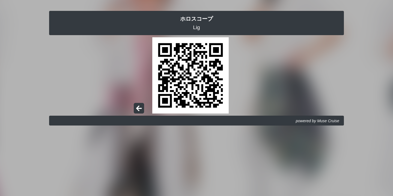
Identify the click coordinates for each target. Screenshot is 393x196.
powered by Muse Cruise (317, 121)
